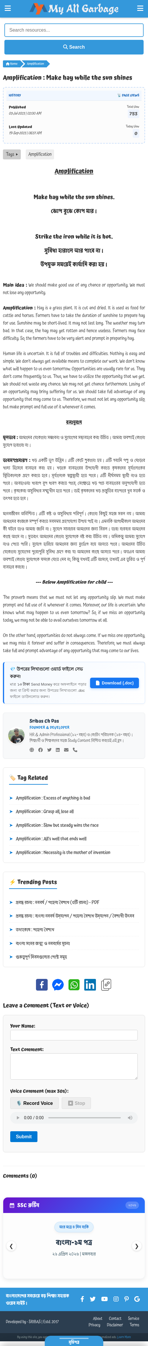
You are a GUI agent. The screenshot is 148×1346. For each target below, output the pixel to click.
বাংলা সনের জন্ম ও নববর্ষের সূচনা (39, 944)
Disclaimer (115, 1330)
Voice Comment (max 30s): (39, 1096)
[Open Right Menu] (140, 8)
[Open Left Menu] (8, 8)
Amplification (35, 64)
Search (74, 47)
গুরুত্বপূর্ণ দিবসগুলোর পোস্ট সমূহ (38, 957)
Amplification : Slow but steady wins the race (54, 825)
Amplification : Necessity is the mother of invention (59, 853)
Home (12, 64)
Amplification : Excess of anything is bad (49, 798)
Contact (115, 1323)
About (97, 1323)
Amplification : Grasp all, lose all (41, 812)
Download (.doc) (114, 683)
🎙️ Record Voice (34, 1107)
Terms (134, 1330)
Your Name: (74, 1031)
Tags (12, 154)
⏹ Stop (76, 1107)
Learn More (124, 1342)
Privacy (94, 1330)
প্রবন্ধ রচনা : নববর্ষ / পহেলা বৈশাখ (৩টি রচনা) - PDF (54, 903)
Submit (24, 1141)
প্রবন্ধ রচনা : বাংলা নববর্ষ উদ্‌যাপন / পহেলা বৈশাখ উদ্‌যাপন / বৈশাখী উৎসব (71, 916)
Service (133, 1323)
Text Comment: (74, 1065)
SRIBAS (35, 1326)
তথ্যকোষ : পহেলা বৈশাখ (31, 930)
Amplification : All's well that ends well (48, 839)
